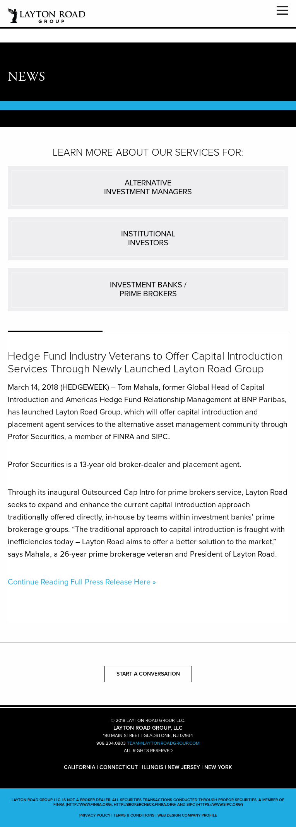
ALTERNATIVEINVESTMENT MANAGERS (148, 187)
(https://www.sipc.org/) (219, 804)
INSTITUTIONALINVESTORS (148, 238)
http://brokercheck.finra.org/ (145, 804)
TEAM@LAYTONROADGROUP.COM (163, 743)
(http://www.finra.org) (89, 804)
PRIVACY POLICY (94, 815)
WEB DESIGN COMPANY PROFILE (187, 815)
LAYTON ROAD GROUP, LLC (46, 15)
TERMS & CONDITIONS (133, 815)
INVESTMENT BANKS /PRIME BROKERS (148, 289)
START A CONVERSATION (148, 674)
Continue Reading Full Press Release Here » (82, 582)
